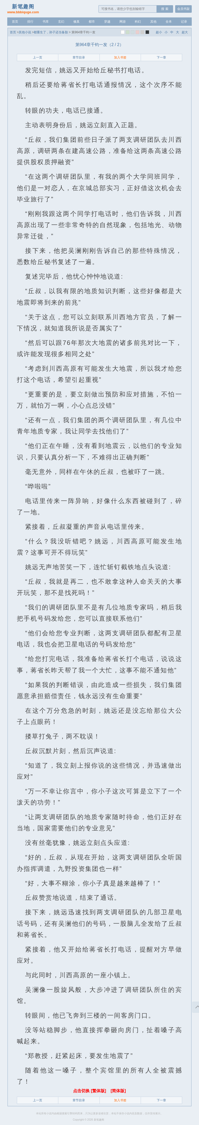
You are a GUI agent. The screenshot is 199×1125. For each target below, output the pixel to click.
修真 (76, 21)
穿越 (107, 21)
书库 (45, 21)
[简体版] (118, 1091)
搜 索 (164, 9)
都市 (92, 21)
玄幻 (61, 21)
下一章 (161, 57)
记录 (184, 21)
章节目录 (79, 57)
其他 (153, 21)
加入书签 (120, 57)
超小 (159, 32)
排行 (30, 21)
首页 (15, 21)
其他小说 (25, 32)
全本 (169, 21)
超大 (185, 32)
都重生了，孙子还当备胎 (51, 32)
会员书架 (183, 9)
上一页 (37, 57)
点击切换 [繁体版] (90, 1091)
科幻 (138, 21)
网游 (122, 21)
